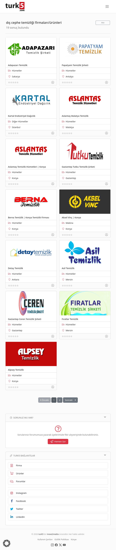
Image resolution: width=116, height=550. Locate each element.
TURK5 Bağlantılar (58, 455)
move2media (53, 534)
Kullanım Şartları (45, 539)
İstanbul (16, 127)
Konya (15, 178)
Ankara (15, 279)
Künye (73, 539)
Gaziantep (71, 178)
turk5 (41, 534)
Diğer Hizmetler (20, 121)
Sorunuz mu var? (58, 417)
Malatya (70, 127)
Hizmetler (17, 70)
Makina (69, 222)
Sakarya (16, 76)
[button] (6, 543)
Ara (102, 22)
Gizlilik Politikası (62, 539)
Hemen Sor (58, 441)
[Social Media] (52, 544)
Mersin (69, 279)
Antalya (69, 76)
